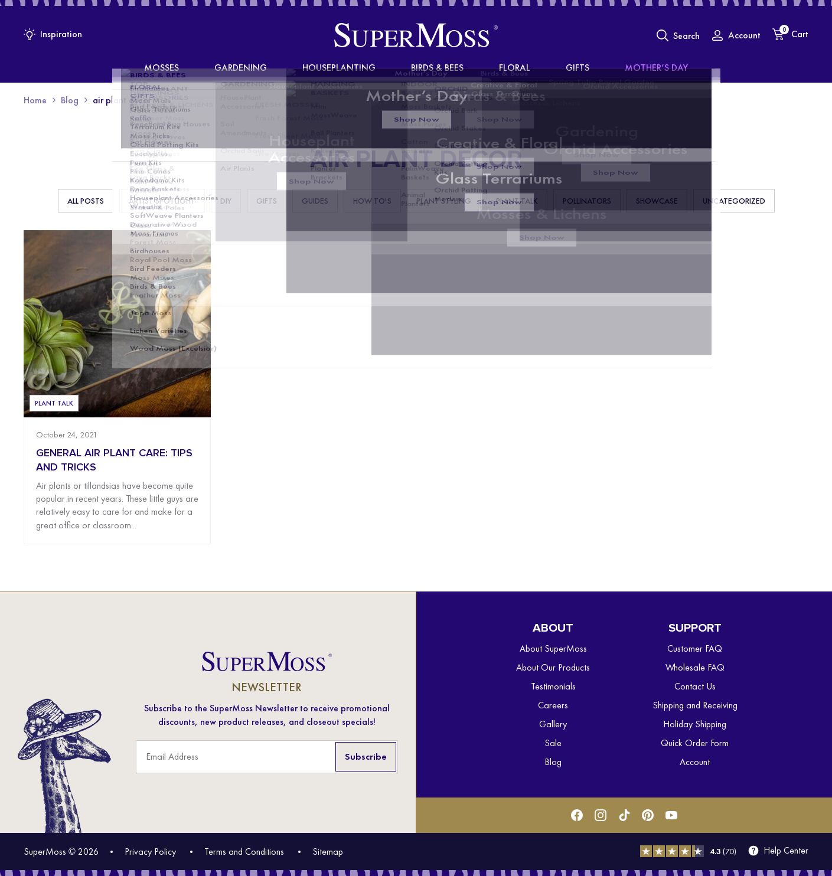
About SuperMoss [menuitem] (553, 648)
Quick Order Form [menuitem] (695, 743)
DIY (225, 200)
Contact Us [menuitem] (695, 686)
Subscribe (366, 756)
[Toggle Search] (678, 36)
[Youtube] (671, 815)
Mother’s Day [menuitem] (606, 68)
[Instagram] (600, 815)
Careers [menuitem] (553, 705)
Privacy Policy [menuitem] (150, 851)
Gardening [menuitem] (272, 68)
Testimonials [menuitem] (553, 686)
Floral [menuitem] (498, 68)
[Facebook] (577, 815)
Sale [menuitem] (553, 743)
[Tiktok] (624, 815)
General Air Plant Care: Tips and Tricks (114, 460)
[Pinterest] (648, 815)
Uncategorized (734, 200)
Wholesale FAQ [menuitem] (695, 667)
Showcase (657, 200)
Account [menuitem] (695, 762)
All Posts (85, 200)
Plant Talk (517, 200)
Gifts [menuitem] (545, 68)
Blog (70, 100)
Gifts (266, 200)
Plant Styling (443, 200)
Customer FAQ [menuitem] (694, 648)
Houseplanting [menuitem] (351, 68)
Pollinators (587, 200)
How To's (372, 200)
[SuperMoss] (416, 35)
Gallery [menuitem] (553, 724)
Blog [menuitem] (553, 762)
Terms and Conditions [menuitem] (244, 851)
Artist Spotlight (162, 200)
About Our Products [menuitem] (553, 667)
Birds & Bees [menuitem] (434, 68)
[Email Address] (267, 756)
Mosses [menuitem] (212, 68)
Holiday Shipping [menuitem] (694, 724)
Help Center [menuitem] (786, 851)
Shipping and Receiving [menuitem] (695, 705)
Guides (315, 200)
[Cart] (790, 34)
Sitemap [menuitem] (327, 851)
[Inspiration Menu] (53, 34)
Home (35, 100)
